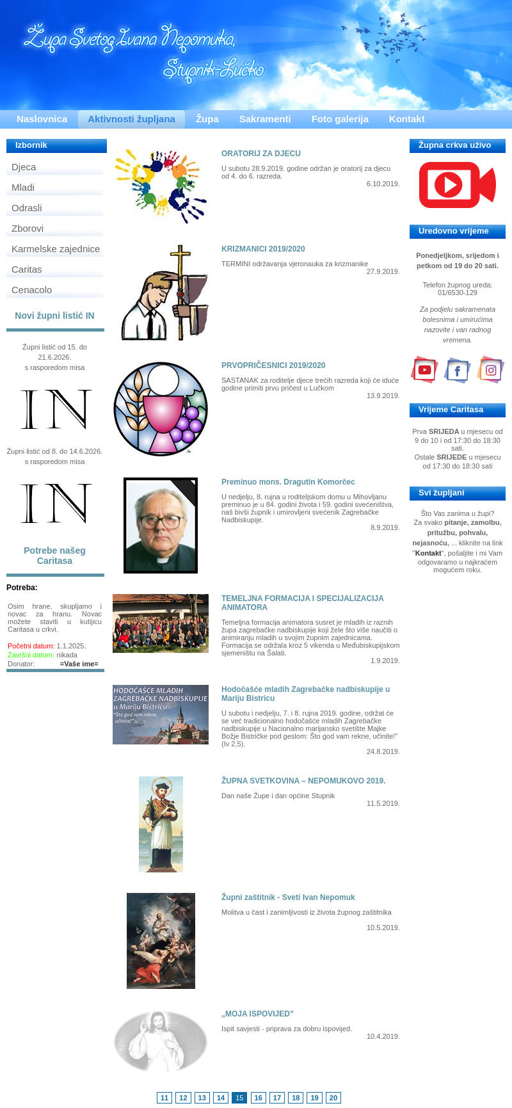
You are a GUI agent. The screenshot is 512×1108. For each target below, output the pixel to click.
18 (296, 1098)
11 (164, 1098)
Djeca (24, 166)
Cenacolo (32, 289)
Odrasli (27, 207)
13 (202, 1098)
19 (314, 1098)
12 (183, 1098)
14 (221, 1098)
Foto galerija (340, 118)
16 (258, 1098)
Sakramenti (265, 118)
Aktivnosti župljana (131, 118)
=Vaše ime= (79, 664)
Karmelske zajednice (56, 248)
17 (277, 1098)
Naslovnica (42, 118)
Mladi (23, 187)
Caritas (27, 269)
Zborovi (28, 228)
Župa (207, 118)
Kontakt (407, 118)
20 (333, 1098)
